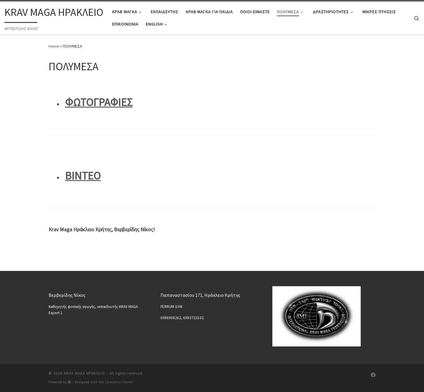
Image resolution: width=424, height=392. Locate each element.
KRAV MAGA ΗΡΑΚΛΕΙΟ (84, 373)
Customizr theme (119, 382)
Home (54, 46)
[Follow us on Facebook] (373, 375)
